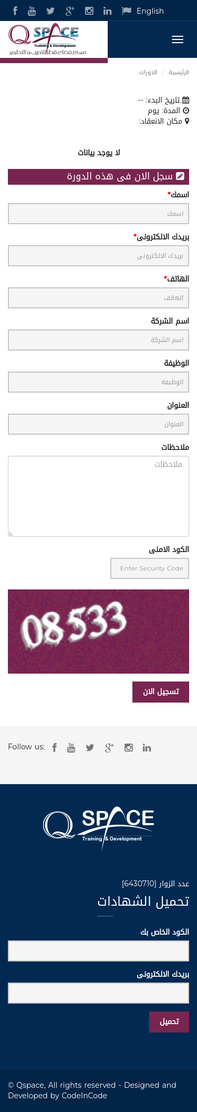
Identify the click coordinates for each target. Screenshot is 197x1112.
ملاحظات (175, 448)
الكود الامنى (169, 550)
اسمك (180, 195)
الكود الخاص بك (164, 932)
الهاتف (178, 279)
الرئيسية (179, 72)
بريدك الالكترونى (163, 237)
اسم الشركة (170, 321)
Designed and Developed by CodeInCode (92, 1090)
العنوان (178, 405)
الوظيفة (176, 363)
